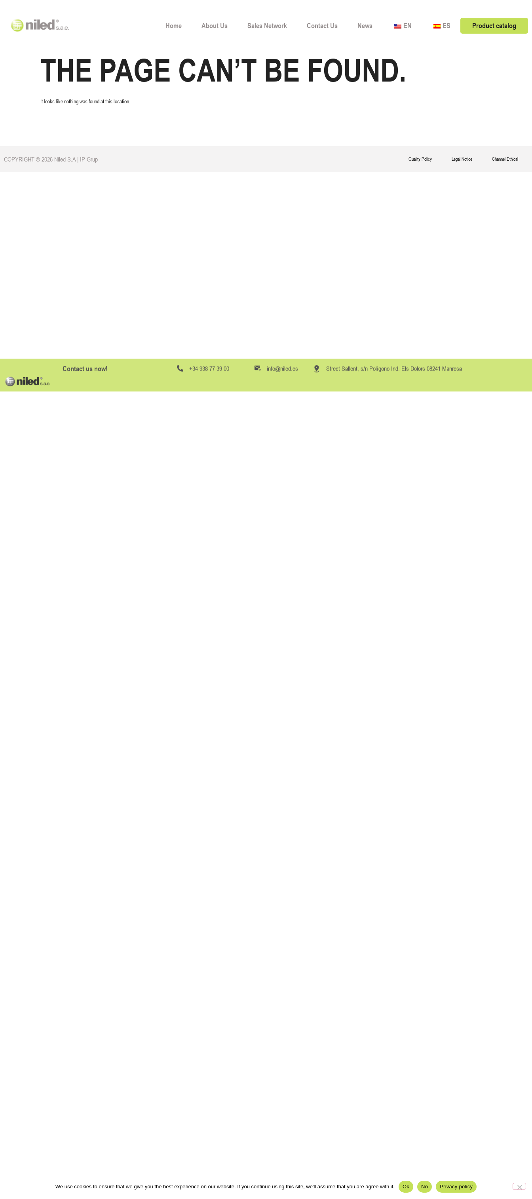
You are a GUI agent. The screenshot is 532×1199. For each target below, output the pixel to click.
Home (173, 25)
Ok (406, 1186)
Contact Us (322, 25)
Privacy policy (456, 1186)
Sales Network (267, 25)
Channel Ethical (505, 159)
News (364, 25)
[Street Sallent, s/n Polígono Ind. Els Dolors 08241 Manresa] (316, 490)
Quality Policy (420, 159)
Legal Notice (462, 159)
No (424, 1186)
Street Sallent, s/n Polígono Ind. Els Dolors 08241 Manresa (394, 490)
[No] (519, 1186)
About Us (214, 25)
